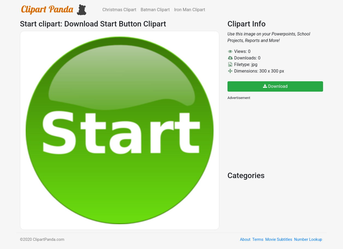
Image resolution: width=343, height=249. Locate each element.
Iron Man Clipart (189, 9)
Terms (257, 239)
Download (275, 86)
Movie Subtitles (278, 239)
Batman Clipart (155, 9)
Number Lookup (308, 239)
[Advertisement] (268, 135)
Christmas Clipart (119, 9)
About (245, 239)
